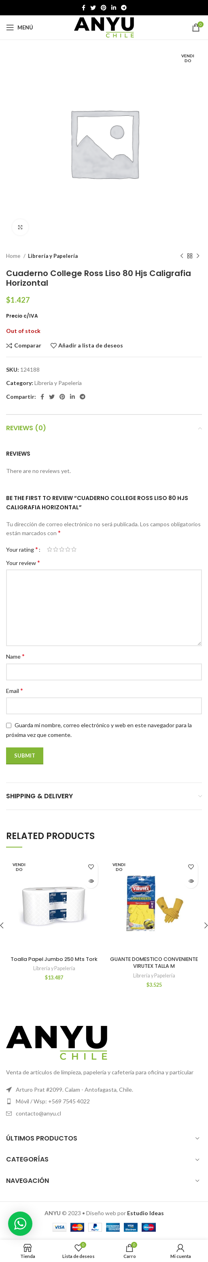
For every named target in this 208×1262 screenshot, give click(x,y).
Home (13, 256)
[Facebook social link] (83, 7)
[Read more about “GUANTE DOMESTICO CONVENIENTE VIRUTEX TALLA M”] (191, 881)
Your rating (22, 549)
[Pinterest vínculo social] (103, 7)
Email (14, 690)
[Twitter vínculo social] (93, 7)
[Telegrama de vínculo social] (124, 7)
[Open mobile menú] (19, 27)
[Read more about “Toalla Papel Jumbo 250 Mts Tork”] (91, 881)
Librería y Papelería (53, 256)
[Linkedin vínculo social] (114, 7)
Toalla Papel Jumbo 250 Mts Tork (54, 959)
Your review (23, 562)
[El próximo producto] (198, 256)
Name (15, 656)
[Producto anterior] (182, 256)
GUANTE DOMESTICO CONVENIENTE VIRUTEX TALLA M (154, 963)
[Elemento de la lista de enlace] (104, 1101)
